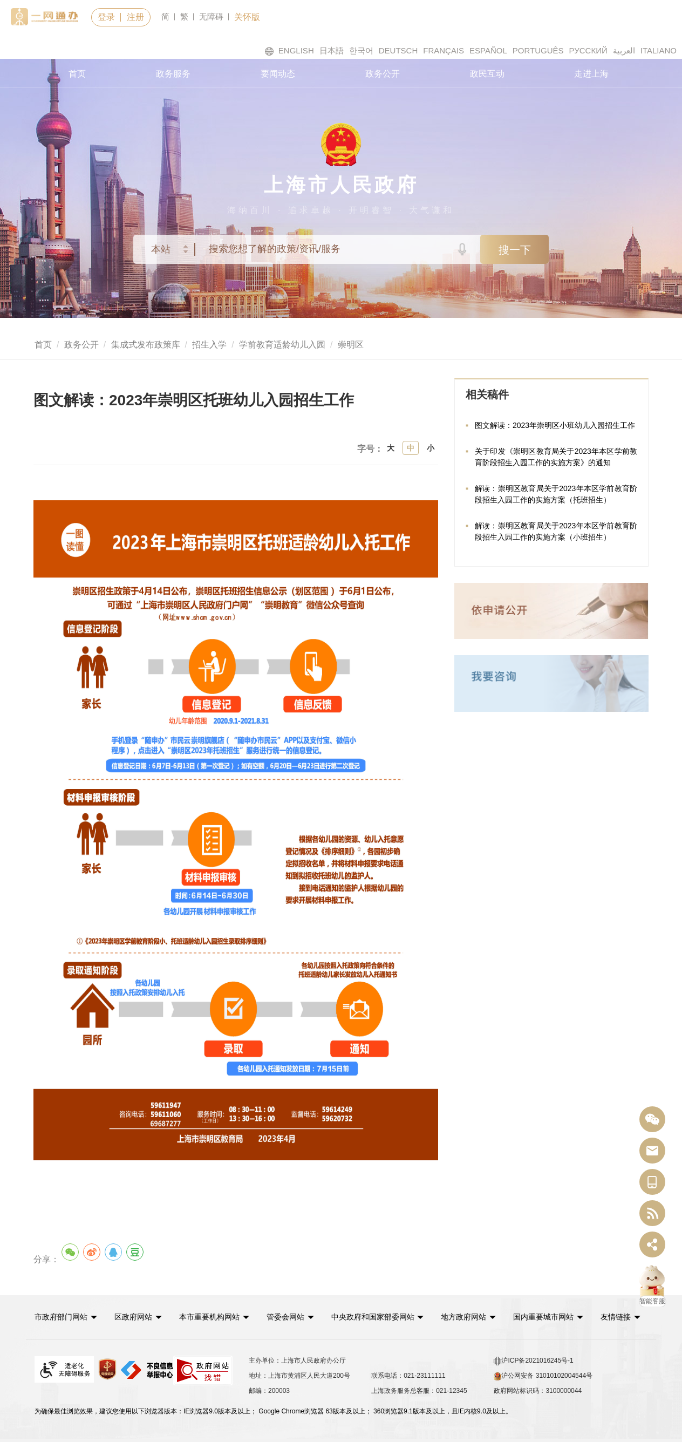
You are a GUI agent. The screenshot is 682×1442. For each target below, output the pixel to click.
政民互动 (487, 73)
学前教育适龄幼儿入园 (282, 344)
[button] (66, 1316)
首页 (77, 73)
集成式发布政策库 (145, 344)
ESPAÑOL (488, 50)
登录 (106, 17)
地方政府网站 (463, 1316)
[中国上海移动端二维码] (652, 1182)
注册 (135, 17)
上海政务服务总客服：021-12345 (419, 1391)
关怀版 (247, 17)
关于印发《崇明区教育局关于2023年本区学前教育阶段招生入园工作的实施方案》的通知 (556, 457)
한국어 (361, 50)
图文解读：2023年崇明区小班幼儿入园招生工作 (555, 425)
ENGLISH (289, 51)
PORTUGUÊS (538, 50)
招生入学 (209, 344)
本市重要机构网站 (209, 1316)
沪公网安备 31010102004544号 (543, 1376)
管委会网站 (285, 1316)
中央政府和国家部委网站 (372, 1316)
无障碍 (211, 16)
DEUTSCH (398, 50)
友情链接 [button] (620, 1316)
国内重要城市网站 (543, 1316)
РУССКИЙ (588, 50)
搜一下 (515, 250)
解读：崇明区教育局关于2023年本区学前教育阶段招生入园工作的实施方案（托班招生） (556, 494)
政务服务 (173, 73)
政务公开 (382, 73)
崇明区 (351, 344)
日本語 (331, 50)
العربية (624, 50)
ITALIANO (658, 50)
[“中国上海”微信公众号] (652, 1119)
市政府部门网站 (61, 1316)
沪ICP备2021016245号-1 (533, 1361)
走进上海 (591, 73)
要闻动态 (278, 73)
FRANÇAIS (443, 50)
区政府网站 (133, 1316)
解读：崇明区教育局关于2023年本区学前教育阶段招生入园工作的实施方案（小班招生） (556, 531)
